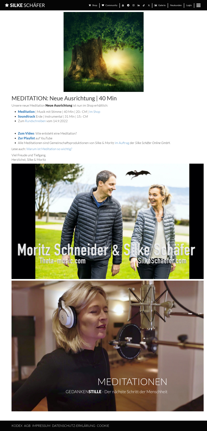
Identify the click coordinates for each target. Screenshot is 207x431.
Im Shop (94, 112)
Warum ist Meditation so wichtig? (49, 149)
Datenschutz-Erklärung (73, 426)
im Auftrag (122, 143)
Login (189, 5)
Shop (93, 5)
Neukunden (176, 5)
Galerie (160, 5)
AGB (27, 426)
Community (109, 5)
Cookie (103, 426)
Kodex (17, 426)
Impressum (41, 426)
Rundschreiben (35, 121)
